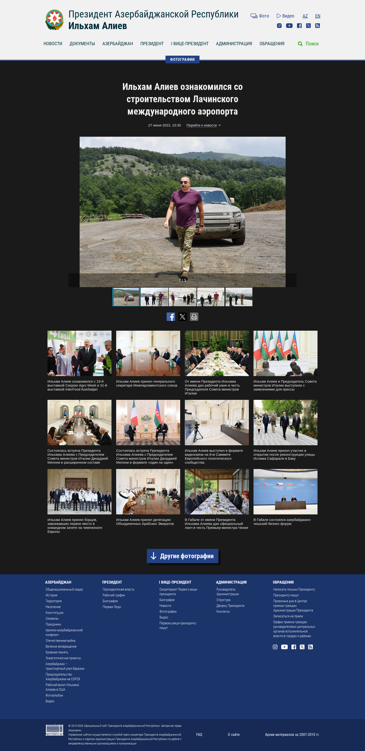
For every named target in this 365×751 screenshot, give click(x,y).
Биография (110, 601)
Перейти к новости (201, 125)
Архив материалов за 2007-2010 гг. (292, 735)
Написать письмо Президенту (294, 589)
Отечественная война (60, 641)
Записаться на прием (288, 616)
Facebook (299, 25)
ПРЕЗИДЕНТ (152, 43)
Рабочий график (114, 595)
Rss (317, 25)
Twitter (308, 25)
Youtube (289, 25)
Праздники (53, 624)
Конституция (54, 613)
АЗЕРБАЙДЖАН (117, 43)
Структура (223, 600)
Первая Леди (112, 607)
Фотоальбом (54, 695)
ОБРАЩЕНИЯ (272, 43)
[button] (292, 212)
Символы (52, 618)
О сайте (234, 735)
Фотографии (167, 611)
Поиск (312, 44)
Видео (288, 16)
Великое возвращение (61, 646)
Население (53, 607)
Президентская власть (118, 589)
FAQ (199, 735)
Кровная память (57, 652)
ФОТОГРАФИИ (182, 59)
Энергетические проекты (63, 658)
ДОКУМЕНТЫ (82, 43)
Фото (264, 16)
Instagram (279, 25)
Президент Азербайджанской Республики (153, 14)
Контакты (223, 611)
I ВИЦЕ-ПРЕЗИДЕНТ (190, 43)
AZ (305, 16)
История (51, 595)
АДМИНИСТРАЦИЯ (234, 43)
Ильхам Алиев (97, 25)
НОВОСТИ (53, 43)
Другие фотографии (187, 556)
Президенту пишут (286, 595)
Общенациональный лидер (64, 589)
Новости (165, 606)
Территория (54, 601)
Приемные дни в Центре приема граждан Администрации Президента (293, 605)
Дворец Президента (230, 606)
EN (317, 16)
